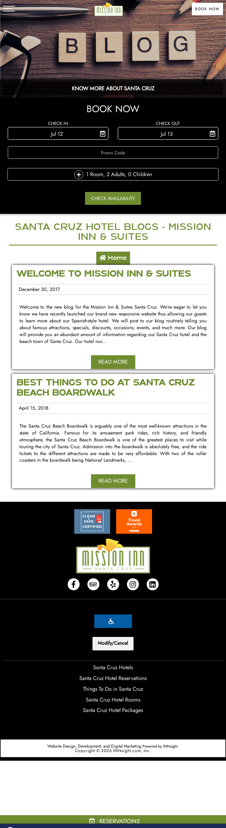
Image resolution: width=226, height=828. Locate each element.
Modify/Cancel (113, 643)
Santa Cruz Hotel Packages (113, 710)
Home (113, 258)
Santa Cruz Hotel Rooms (113, 700)
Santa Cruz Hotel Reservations (113, 678)
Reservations (114, 821)
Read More (113, 362)
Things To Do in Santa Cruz (113, 689)
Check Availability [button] (113, 198)
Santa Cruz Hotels (113, 667)
